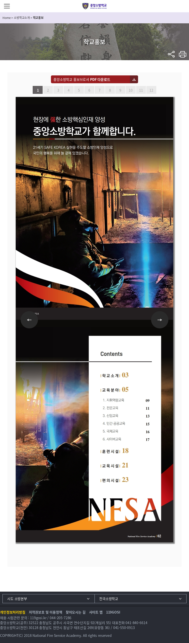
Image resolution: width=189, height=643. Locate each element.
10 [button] (131, 90)
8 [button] (110, 90)
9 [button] (120, 90)
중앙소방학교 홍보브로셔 (81, 79)
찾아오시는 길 (76, 612)
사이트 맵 (96, 612)
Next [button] (159, 319)
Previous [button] (29, 319)
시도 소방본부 (17, 598)
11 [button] (141, 90)
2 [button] (48, 90)
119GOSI (113, 612)
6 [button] (89, 90)
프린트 (183, 54)
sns (171, 54)
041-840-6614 (136, 622)
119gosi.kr (38, 617)
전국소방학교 (108, 598)
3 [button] (58, 90)
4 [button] (69, 90)
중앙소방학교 (95, 6)
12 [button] (151, 90)
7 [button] (100, 90)
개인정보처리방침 (12, 612)
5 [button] (79, 90)
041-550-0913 (124, 627)
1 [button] (38, 90)
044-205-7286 (60, 617)
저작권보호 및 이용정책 (45, 612)
